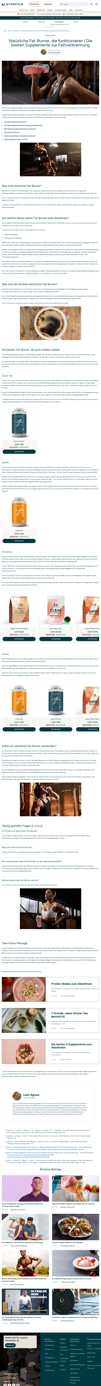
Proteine (63, 1343)
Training (25, 22)
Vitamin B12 (19, 530)
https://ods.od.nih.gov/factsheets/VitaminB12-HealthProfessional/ (31, 1155)
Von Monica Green (67, 1246)
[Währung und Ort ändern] (20, 1378)
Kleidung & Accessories (64, 1348)
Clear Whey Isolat (56, 628)
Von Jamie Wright (17, 1284)
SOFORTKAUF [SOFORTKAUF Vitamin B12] (19, 541)
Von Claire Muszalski (18, 1246)
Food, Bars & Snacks (61, 10)
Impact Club (91, 1357)
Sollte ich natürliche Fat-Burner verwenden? (20, 136)
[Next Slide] (97, 617)
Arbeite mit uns (75, 1369)
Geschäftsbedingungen (77, 1365)
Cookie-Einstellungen (11, 1374)
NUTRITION (34, 4)
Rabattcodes (91, 1353)
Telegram (90, 1361)
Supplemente (41, 10)
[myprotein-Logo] (12, 4)
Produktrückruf (49, 1370)
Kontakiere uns (49, 1349)
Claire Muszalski (69, 996)
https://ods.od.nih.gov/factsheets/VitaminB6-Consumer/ (28, 1149)
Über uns (73, 1345)
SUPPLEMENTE (50, 35)
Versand (47, 1366)
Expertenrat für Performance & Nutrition (75, 1380)
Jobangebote (74, 1373)
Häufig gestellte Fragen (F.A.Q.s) (16, 139)
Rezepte (76, 22)
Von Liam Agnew (53, 52)
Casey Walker (66, 1059)
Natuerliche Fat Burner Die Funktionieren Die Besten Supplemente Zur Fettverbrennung (45, 31)
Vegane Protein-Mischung (19, 628)
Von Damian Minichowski (20, 1323)
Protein (32, 10)
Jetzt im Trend (23, 10)
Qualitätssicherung (76, 1349)
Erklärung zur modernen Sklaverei (77, 1355)
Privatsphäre (74, 1360)
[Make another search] (50, 26)
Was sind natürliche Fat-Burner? (15, 122)
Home (5, 31)
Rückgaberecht (49, 1358)
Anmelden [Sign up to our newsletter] (10, 1345)
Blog (9, 31)
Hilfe (46, 1353)
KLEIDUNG (48, 4)
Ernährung (41, 22)
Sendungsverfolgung (51, 1362)
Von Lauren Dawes (68, 1282)
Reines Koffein (19, 441)
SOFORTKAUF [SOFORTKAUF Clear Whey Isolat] (56, 639)
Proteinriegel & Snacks (64, 1360)
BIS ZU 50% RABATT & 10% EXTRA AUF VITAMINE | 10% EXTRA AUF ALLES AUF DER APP (50, 18)
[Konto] (91, 4)
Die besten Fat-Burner (12, 132)
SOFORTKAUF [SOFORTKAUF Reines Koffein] (19, 451)
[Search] (61, 4)
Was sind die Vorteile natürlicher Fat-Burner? (20, 129)
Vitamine (50, 10)
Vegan (71, 10)
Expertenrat (78, 10)
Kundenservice (49, 1345)
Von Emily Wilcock (17, 1209)
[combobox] (73, 4)
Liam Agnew (31, 1094)
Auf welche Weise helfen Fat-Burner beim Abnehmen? (23, 125)
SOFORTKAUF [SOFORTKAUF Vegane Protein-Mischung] (19, 639)
